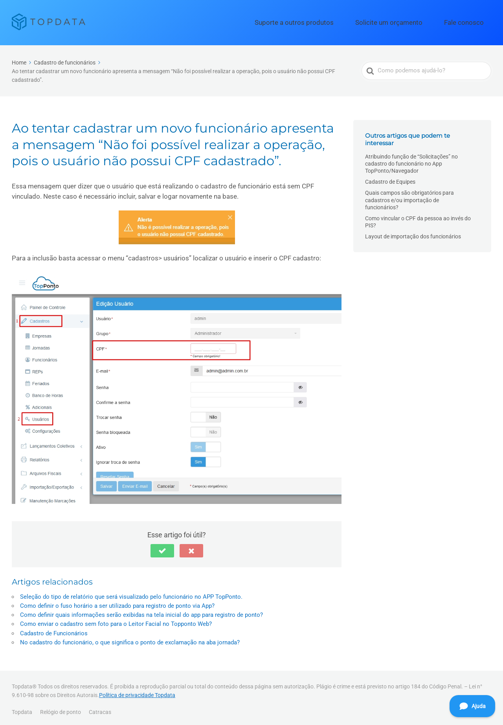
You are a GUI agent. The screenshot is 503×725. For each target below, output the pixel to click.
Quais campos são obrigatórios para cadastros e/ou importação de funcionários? (409, 196)
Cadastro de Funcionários (54, 629)
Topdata (22, 708)
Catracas (100, 708)
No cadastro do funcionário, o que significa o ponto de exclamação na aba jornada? (130, 638)
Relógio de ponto (60, 708)
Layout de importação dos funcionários (413, 233)
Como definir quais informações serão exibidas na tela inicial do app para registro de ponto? (141, 611)
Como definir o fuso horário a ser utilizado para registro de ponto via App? (117, 602)
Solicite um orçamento (410, 20)
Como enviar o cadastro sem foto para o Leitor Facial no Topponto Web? (116, 620)
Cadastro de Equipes (390, 178)
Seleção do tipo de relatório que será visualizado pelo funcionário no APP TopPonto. (131, 593)
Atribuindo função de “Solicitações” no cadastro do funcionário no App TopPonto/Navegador (411, 160)
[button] (162, 547)
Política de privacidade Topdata (137, 691)
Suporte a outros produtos (332, 20)
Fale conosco (470, 20)
